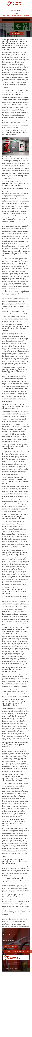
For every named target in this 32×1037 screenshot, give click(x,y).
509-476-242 (17, 11)
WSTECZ (4, 43)
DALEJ (12, 43)
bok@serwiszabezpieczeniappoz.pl (16, 15)
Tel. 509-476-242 (16, 33)
